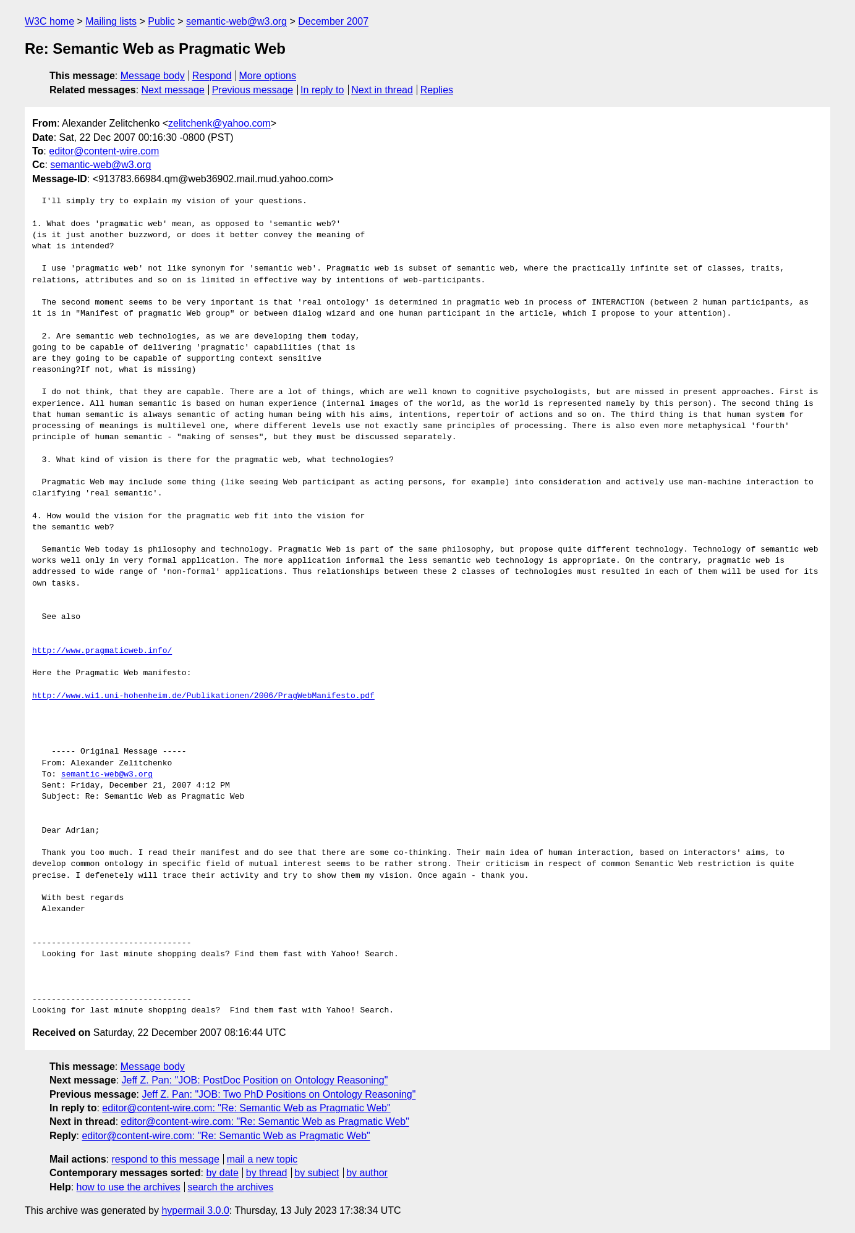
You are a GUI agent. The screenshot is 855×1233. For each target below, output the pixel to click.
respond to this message (165, 1159)
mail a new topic (262, 1159)
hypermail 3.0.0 (195, 1210)
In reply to (322, 90)
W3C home (49, 21)
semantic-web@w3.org (236, 21)
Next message (173, 90)
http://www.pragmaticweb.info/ (102, 651)
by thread (266, 1173)
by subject (316, 1173)
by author (367, 1173)
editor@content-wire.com (104, 151)
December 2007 (333, 21)
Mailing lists (111, 21)
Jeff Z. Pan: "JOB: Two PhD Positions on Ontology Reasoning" (278, 1094)
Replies (436, 90)
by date (222, 1173)
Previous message (253, 90)
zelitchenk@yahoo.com (219, 123)
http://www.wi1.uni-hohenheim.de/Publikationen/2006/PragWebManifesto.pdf (203, 696)
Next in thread (382, 90)
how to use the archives (129, 1187)
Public (161, 21)
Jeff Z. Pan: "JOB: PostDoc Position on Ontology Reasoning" (255, 1080)
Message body (153, 75)
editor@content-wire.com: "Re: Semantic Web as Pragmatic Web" (246, 1108)
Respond (212, 75)
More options (268, 75)
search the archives (231, 1187)
